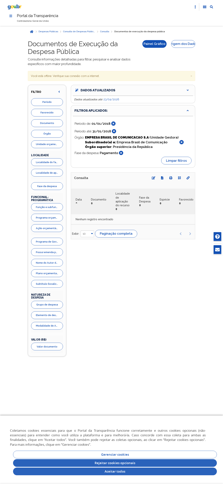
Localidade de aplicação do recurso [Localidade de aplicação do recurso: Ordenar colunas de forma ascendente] (123, 199)
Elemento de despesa (49, 315)
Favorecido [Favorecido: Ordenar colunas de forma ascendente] (186, 199)
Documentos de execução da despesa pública (139, 31)
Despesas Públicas (48, 31)
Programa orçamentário (49, 217)
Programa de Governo (49, 241)
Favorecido (47, 112)
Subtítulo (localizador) (49, 283)
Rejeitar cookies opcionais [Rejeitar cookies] (115, 463)
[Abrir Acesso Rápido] (195, 7)
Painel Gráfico (154, 44)
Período (47, 102)
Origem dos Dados (183, 44)
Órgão (47, 133)
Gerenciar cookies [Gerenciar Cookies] (115, 454)
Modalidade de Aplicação (49, 325)
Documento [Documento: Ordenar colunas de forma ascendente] (98, 199)
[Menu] (11, 16)
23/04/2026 (111, 99)
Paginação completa (116, 234)
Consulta (104, 31)
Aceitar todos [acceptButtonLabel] (115, 471)
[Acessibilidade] (205, 7)
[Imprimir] (171, 178)
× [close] (191, 76)
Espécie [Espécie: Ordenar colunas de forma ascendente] (165, 199)
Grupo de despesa (47, 304)
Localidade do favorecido (49, 162)
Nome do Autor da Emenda (49, 262)
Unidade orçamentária (49, 144)
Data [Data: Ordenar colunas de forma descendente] (79, 199)
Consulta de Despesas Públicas (79, 31)
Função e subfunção (48, 207)
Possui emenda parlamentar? (49, 252)
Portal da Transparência (38, 15)
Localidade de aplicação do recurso (49, 172)
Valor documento (47, 346)
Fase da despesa (47, 186)
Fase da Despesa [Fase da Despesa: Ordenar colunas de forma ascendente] (144, 199)
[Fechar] (113, 124)
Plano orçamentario (48, 273)
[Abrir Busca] (211, 7)
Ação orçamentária (47, 228)
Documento (47, 123)
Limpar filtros (176, 161)
